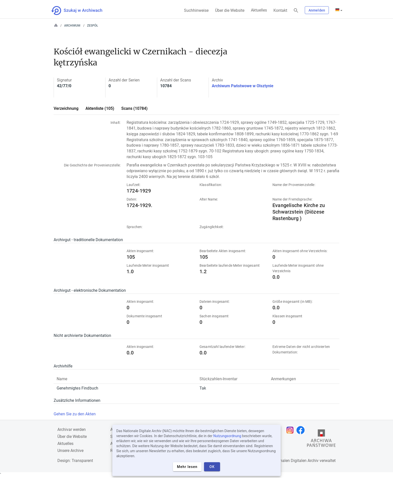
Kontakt (280, 10)
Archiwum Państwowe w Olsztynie (242, 85)
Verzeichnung (66, 108)
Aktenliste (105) (99, 108)
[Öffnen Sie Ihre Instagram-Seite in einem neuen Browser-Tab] (291, 430)
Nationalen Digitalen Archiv (294, 460)
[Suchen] (296, 10)
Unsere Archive (70, 450)
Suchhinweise (196, 10)
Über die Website (229, 10)
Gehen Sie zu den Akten (74, 414)
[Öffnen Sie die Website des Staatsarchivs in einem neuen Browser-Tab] (321, 439)
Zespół (92, 25)
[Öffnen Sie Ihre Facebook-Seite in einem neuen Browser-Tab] (302, 430)
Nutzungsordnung (227, 436)
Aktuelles (259, 10)
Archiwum (72, 25)
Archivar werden (71, 429)
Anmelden (317, 10)
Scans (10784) (134, 108)
